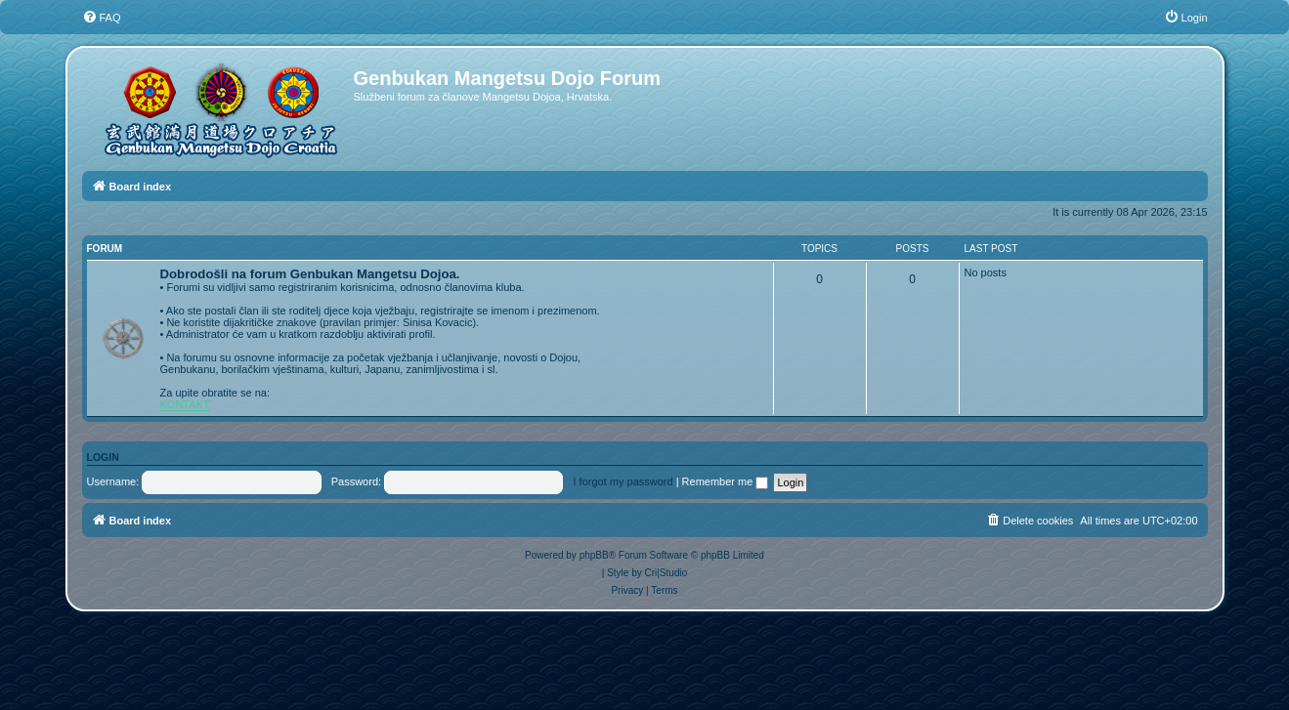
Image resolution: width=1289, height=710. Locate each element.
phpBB (594, 555)
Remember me (725, 481)
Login (103, 457)
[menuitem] (101, 17)
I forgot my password (623, 481)
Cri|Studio (666, 572)
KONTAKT (185, 404)
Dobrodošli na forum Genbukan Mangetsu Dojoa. (310, 274)
